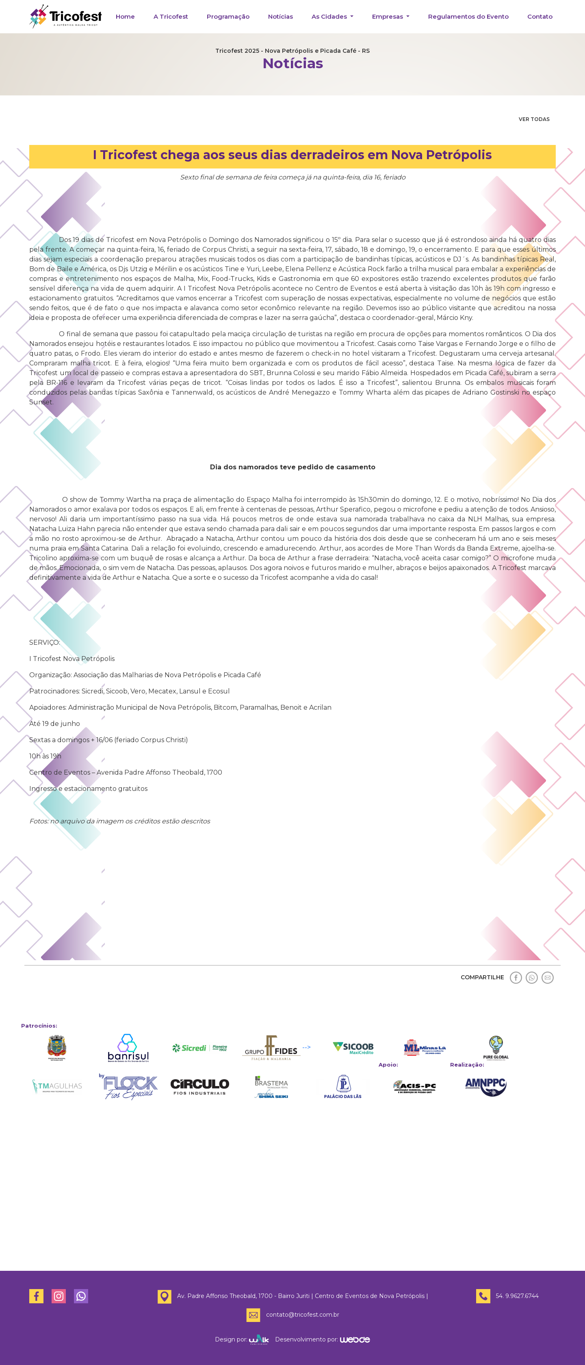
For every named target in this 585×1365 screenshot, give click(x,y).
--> (276, 1047)
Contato (539, 16)
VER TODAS (534, 119)
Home (125, 16)
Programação (228, 16)
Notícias (280, 16)
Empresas (388, 16)
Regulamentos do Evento (468, 16)
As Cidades (330, 16)
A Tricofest (171, 16)
